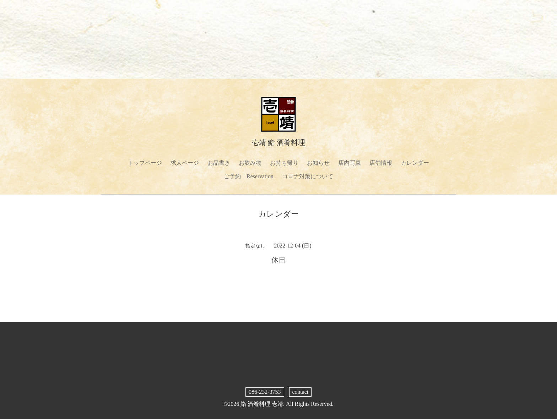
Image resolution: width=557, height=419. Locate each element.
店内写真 (349, 163)
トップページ (145, 163)
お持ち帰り (284, 163)
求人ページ (185, 163)
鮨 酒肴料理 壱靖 (261, 404)
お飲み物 (250, 163)
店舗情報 (380, 163)
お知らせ (318, 163)
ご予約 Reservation (249, 177)
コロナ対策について (307, 177)
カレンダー (415, 163)
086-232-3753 (265, 392)
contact (300, 392)
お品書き (218, 163)
